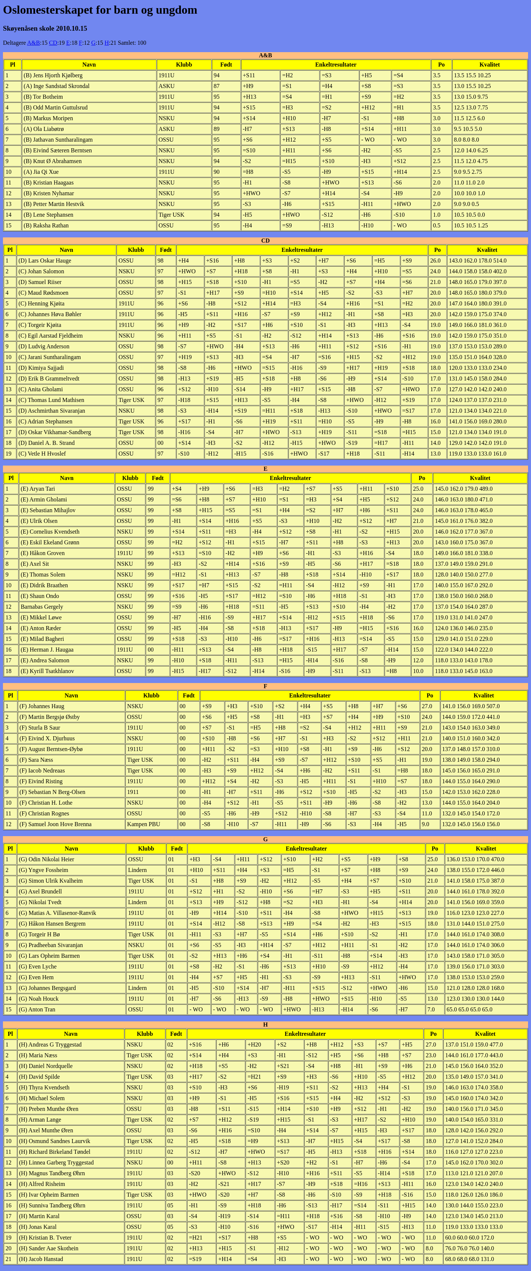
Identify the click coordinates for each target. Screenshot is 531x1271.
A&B (33, 43)
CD (53, 43)
